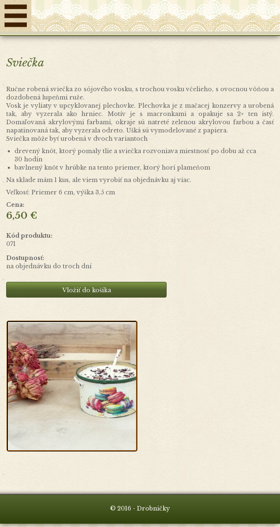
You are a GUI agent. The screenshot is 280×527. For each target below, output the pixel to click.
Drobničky (155, 17)
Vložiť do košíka (86, 290)
